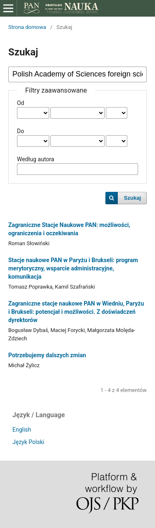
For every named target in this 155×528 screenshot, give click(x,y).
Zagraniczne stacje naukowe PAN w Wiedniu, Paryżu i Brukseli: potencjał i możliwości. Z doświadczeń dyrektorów (76, 311)
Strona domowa (27, 27)
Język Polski (28, 442)
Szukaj (132, 198)
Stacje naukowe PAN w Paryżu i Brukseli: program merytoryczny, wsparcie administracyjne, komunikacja (73, 268)
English (21, 429)
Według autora (35, 159)
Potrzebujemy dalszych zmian (47, 355)
